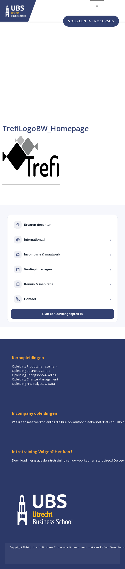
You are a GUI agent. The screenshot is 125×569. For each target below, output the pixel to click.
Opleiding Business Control (31, 370)
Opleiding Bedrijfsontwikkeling (34, 375)
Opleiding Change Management (35, 379)
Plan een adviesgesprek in (62, 314)
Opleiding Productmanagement (34, 366)
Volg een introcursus (91, 21)
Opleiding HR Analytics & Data (33, 383)
